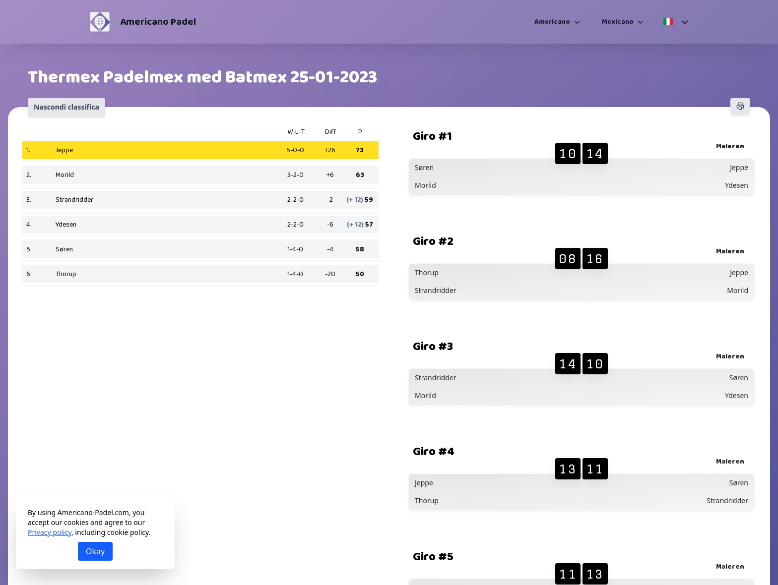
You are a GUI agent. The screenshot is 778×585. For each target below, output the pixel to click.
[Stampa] (740, 106)
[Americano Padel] (99, 22)
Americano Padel (158, 22)
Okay (95, 551)
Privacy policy (49, 532)
